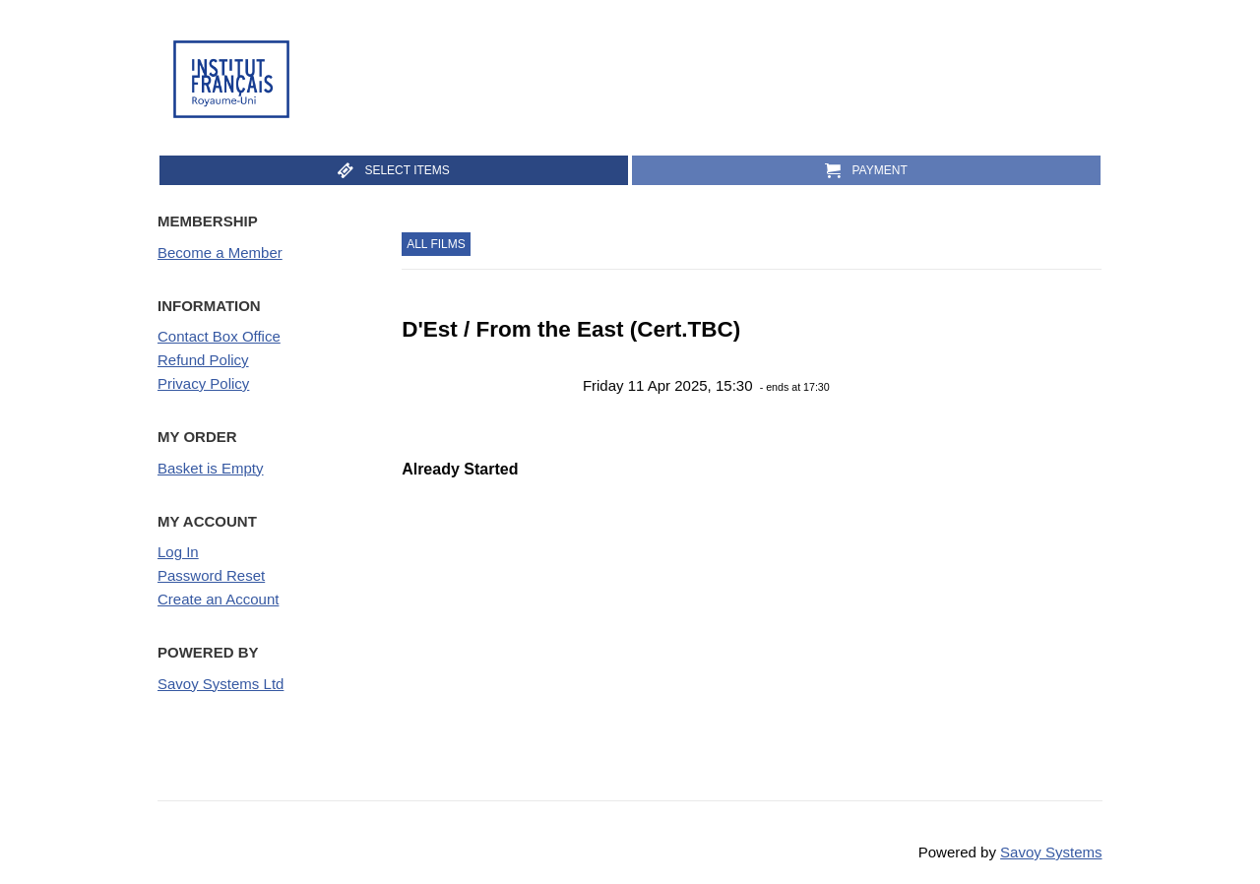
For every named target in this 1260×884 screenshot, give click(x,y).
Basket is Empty (211, 468)
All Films (436, 244)
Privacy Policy (203, 383)
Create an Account (218, 599)
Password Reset (211, 575)
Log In (178, 551)
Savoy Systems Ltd (221, 683)
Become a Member (220, 252)
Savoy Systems (1051, 852)
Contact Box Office (219, 336)
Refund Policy (203, 359)
